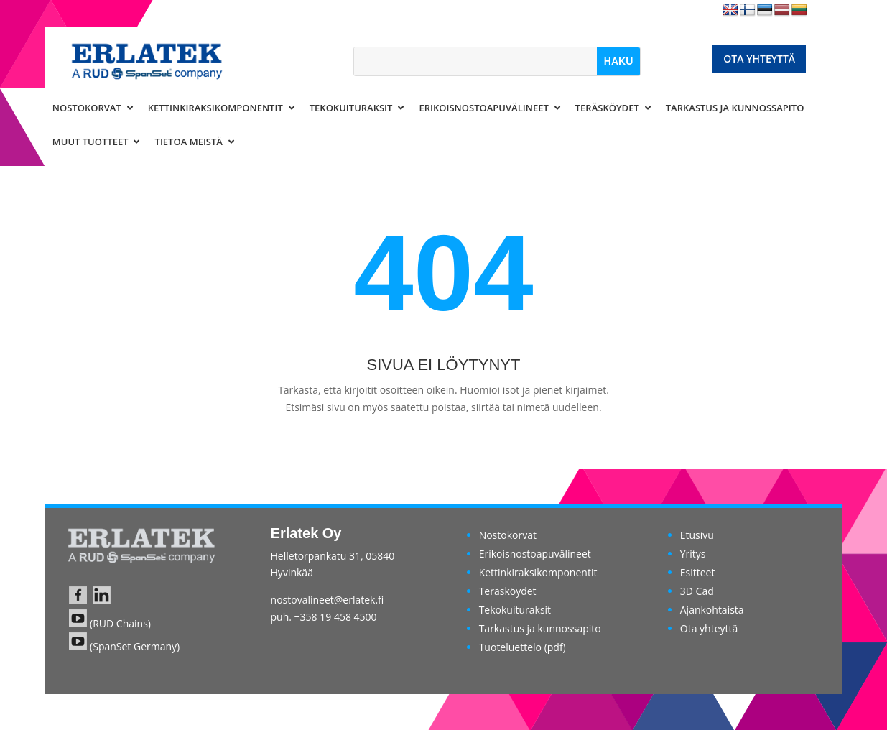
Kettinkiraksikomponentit (538, 572)
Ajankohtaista (712, 609)
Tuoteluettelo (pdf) (522, 647)
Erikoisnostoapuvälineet (535, 553)
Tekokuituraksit (515, 609)
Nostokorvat (508, 535)
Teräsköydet (508, 591)
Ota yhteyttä (759, 58)
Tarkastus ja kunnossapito (540, 628)
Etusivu (697, 535)
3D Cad (697, 591)
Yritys (693, 553)
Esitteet (697, 572)
